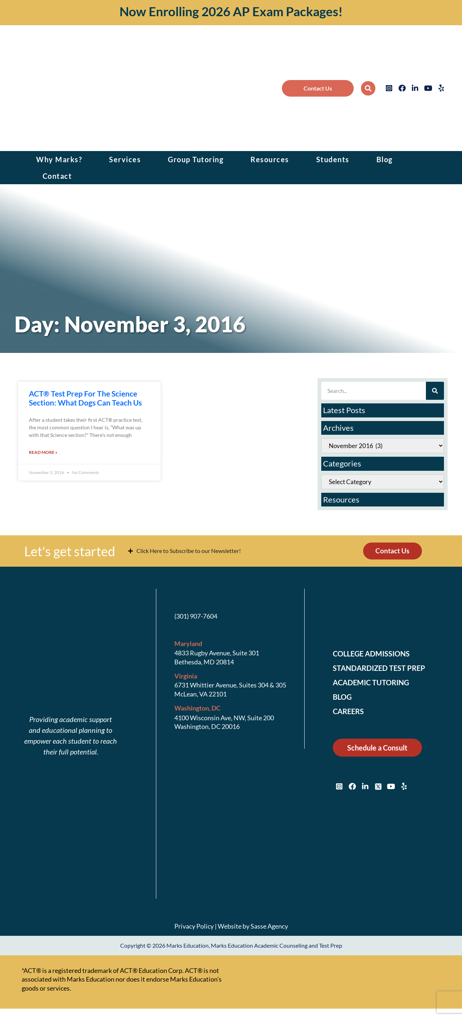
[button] (368, 88)
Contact (57, 176)
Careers (350, 713)
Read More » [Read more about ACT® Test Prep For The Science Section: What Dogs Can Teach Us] (43, 453)
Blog (384, 159)
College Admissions (376, 655)
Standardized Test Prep (383, 670)
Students (332, 159)
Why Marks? (59, 159)
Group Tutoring (195, 159)
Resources (269, 159)
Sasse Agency (269, 928)
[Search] (435, 391)
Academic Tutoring (375, 684)
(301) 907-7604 (195, 618)
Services (125, 159)
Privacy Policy (194, 928)
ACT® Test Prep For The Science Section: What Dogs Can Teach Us (85, 398)
